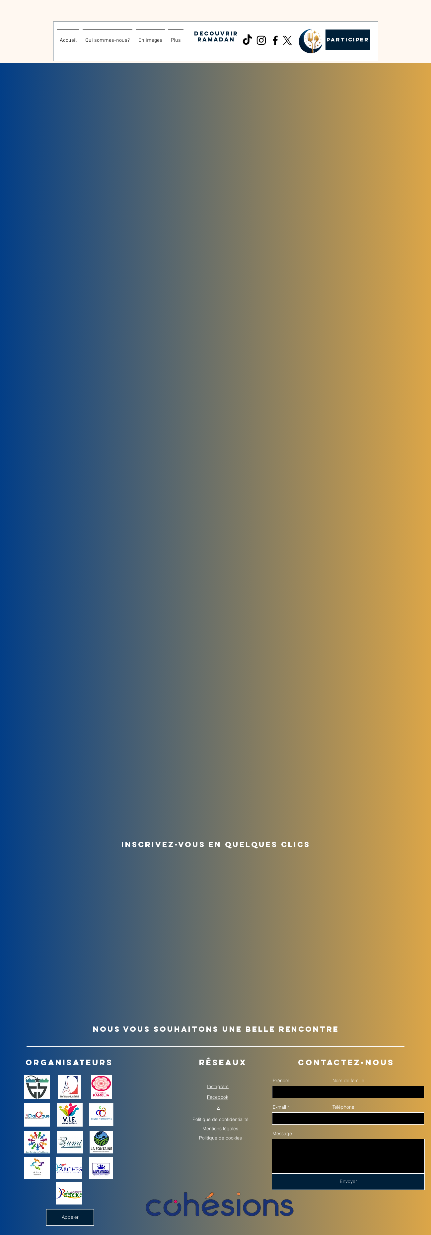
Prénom (281, 1080)
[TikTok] (247, 40)
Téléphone (343, 1107)
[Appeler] (70, 1217)
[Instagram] (261, 40)
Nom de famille (348, 1080)
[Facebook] (275, 40)
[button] (150, 37)
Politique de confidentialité (220, 1119)
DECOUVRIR (216, 33)
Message (282, 1133)
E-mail (279, 1107)
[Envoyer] (348, 1181)
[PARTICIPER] (348, 39)
